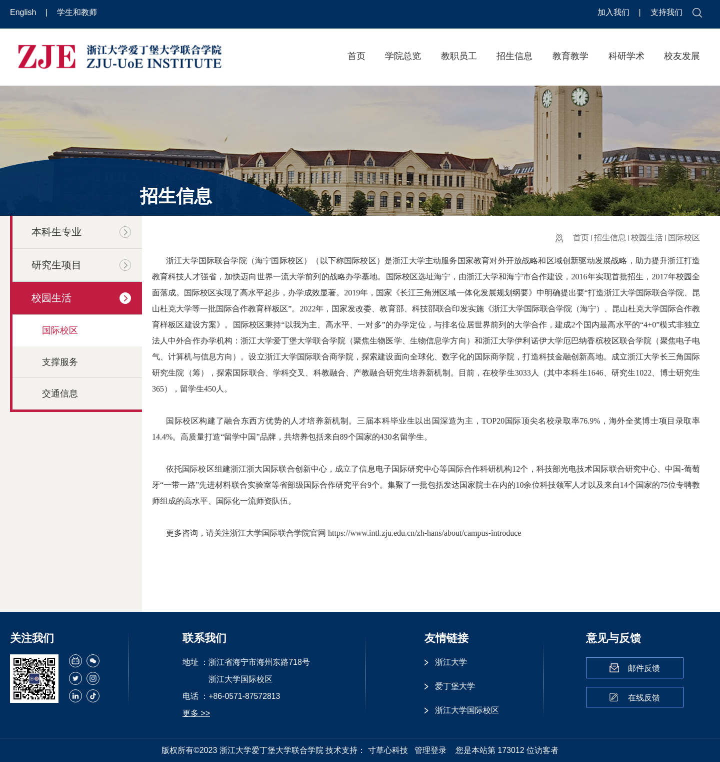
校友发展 (682, 56)
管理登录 (430, 750)
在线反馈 (644, 697)
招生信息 (514, 56)
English (24, 12)
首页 (357, 56)
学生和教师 (77, 12)
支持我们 (666, 12)
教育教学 (570, 56)
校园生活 (647, 237)
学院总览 (403, 56)
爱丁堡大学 (455, 686)
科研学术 (626, 56)
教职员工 (459, 56)
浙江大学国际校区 (467, 710)
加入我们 (615, 12)
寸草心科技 (388, 750)
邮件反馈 (644, 668)
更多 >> (196, 713)
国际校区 (684, 237)
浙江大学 (451, 662)
